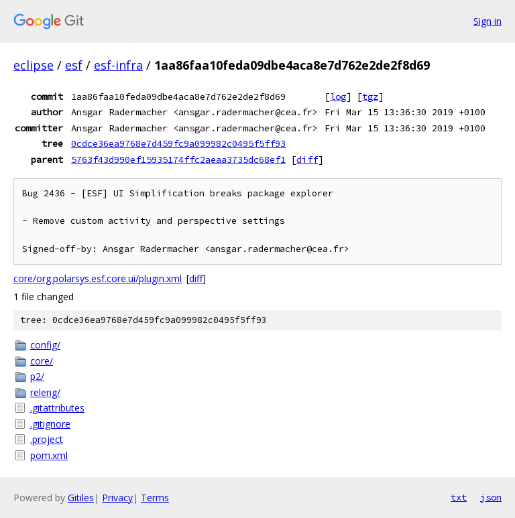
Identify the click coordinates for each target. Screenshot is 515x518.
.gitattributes (57, 407)
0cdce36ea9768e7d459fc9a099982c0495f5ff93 (178, 143)
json (491, 497)
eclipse (33, 65)
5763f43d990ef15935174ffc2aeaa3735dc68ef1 (178, 159)
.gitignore (50, 423)
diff (307, 159)
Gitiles (81, 497)
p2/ (37, 376)
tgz (370, 96)
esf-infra (118, 65)
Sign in (487, 21)
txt (459, 497)
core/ (41, 360)
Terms (155, 497)
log (338, 96)
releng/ (45, 392)
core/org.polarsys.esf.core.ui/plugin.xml (97, 278)
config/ (45, 344)
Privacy (117, 497)
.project (46, 439)
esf (73, 65)
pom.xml (49, 455)
